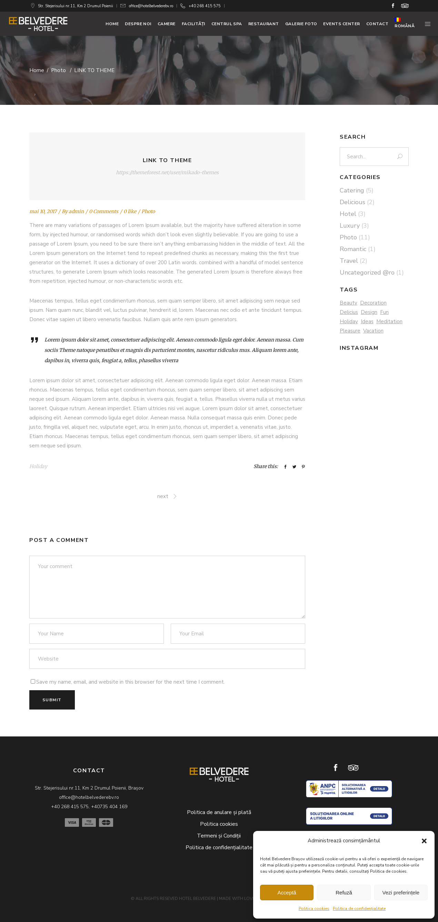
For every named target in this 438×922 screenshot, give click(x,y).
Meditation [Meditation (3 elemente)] (389, 321)
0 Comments (103, 211)
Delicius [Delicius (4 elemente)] (349, 312)
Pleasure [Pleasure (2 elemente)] (350, 330)
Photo (58, 70)
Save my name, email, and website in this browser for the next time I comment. (130, 681)
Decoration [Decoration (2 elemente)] (373, 302)
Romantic (353, 249)
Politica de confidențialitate (359, 908)
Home (36, 70)
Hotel (348, 214)
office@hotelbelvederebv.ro (151, 6)
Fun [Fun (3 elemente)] (384, 312)
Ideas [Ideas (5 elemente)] (367, 321)
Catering (352, 190)
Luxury (350, 225)
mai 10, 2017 (43, 211)
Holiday (38, 466)
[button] (424, 840)
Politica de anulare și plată (219, 812)
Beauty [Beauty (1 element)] (348, 302)
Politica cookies (314, 908)
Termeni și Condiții (219, 836)
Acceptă (287, 892)
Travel (349, 261)
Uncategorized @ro (367, 272)
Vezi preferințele (401, 892)
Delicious (352, 202)
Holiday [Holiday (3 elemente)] (349, 321)
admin (76, 211)
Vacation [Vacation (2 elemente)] (373, 330)
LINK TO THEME (167, 160)
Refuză (344, 892)
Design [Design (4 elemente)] (369, 312)
